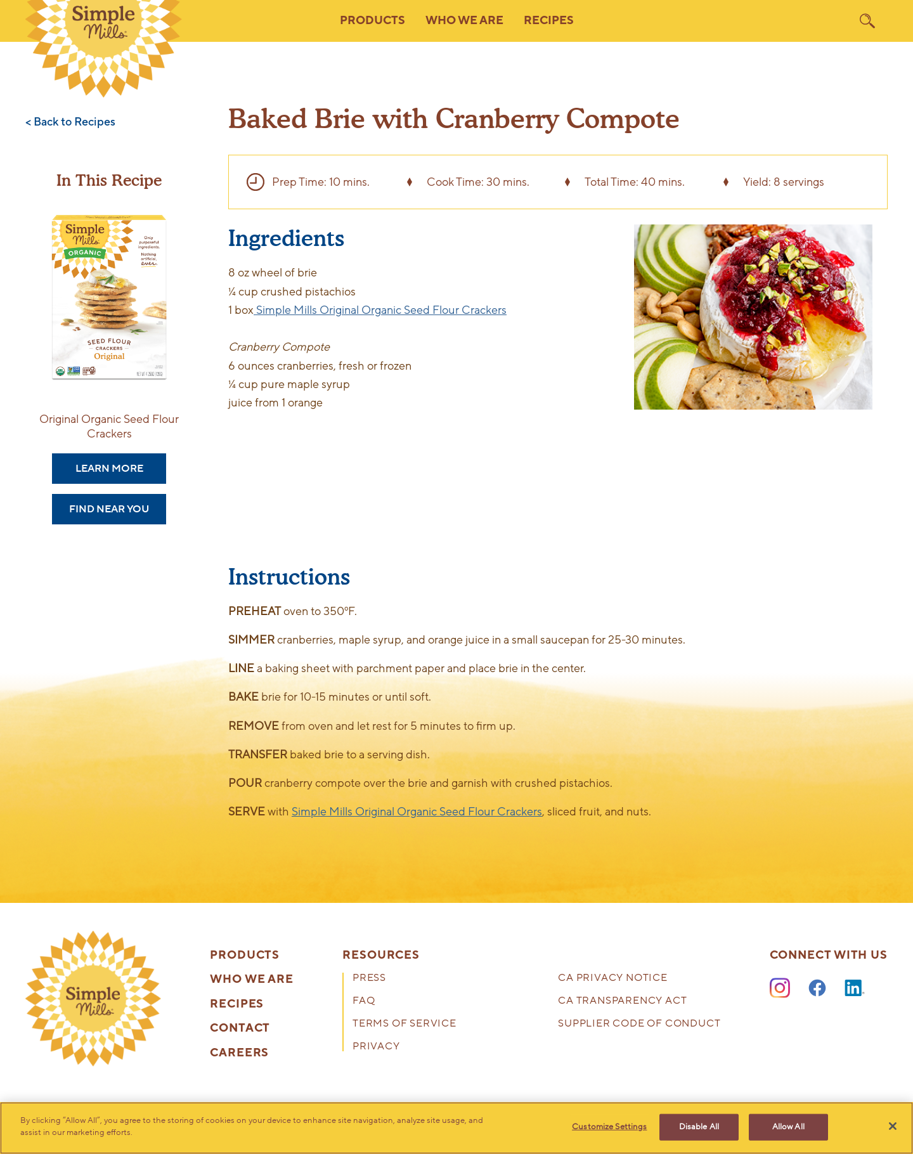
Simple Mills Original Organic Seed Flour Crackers (380, 310)
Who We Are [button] (464, 20)
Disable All (699, 1126)
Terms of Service (404, 1024)
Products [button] (372, 20)
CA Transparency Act (622, 1001)
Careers (239, 1053)
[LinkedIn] (854, 988)
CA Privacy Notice (613, 979)
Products (245, 956)
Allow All (788, 1126)
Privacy (376, 1047)
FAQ (364, 1001)
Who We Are (252, 980)
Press (369, 979)
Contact (240, 1028)
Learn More (109, 469)
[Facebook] (817, 988)
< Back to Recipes (70, 122)
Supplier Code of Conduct (639, 1024)
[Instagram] (780, 988)
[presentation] (93, 998)
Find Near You (109, 509)
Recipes (549, 20)
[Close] (893, 1126)
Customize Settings (609, 1126)
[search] (867, 21)
